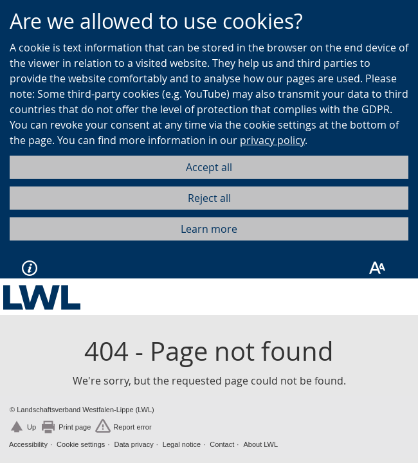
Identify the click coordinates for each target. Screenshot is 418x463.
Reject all (209, 198)
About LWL (260, 444)
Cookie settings (81, 444)
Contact (222, 444)
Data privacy (134, 444)
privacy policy (272, 140)
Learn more (209, 229)
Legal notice (182, 444)
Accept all (209, 167)
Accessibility (28, 444)
